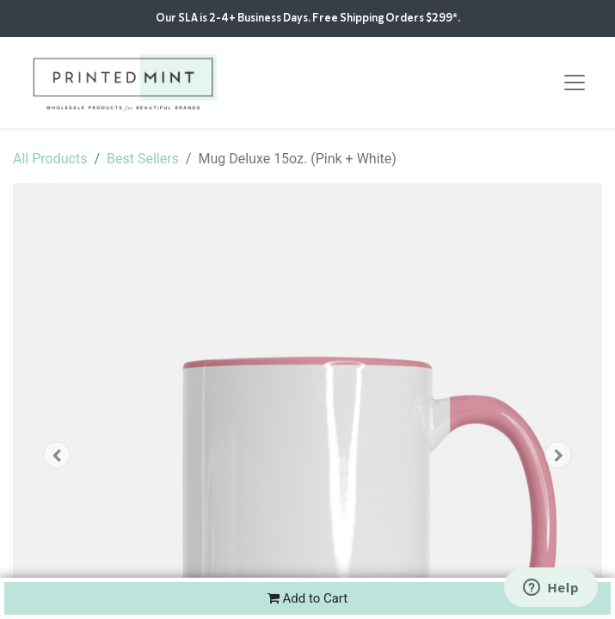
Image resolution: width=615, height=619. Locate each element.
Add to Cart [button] (307, 598)
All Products (50, 158)
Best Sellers (143, 158)
